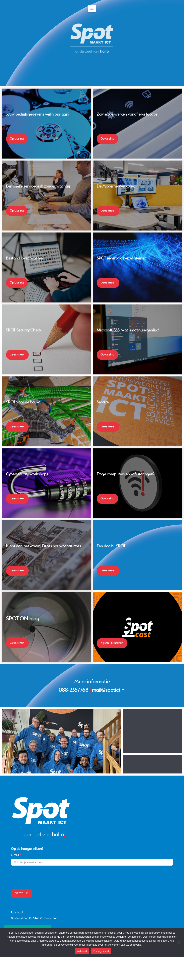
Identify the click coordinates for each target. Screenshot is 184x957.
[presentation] (41, 829)
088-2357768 (73, 689)
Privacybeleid (101, 951)
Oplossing (17, 139)
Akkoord (82, 951)
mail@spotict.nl (108, 689)
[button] (92, 8)
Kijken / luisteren (112, 643)
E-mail (15, 807)
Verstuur (21, 844)
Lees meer (108, 211)
